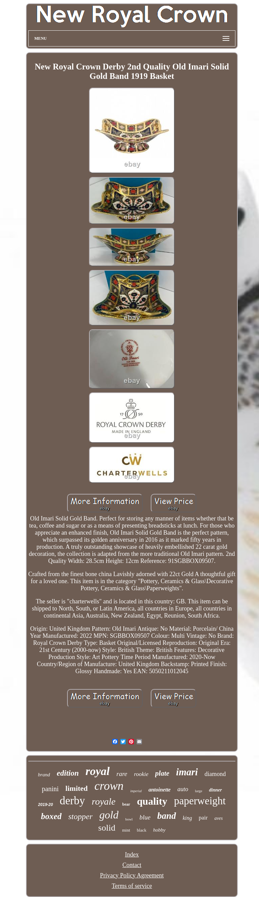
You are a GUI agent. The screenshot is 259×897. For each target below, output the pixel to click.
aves (218, 818)
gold (109, 815)
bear (126, 804)
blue (144, 817)
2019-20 (45, 804)
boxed (51, 816)
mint (126, 830)
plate (162, 773)
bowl (129, 819)
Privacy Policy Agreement (132, 875)
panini (50, 789)
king (187, 818)
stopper (80, 816)
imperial (136, 791)
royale (104, 801)
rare (121, 773)
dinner (215, 790)
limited (76, 788)
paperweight (200, 801)
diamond (215, 774)
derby (72, 801)
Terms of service (132, 886)
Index (132, 854)
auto (182, 789)
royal (97, 771)
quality (152, 801)
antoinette (159, 790)
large (198, 791)
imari (187, 772)
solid (106, 828)
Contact (131, 865)
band (166, 816)
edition (68, 773)
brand (44, 774)
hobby (159, 830)
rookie (141, 774)
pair (203, 817)
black (141, 830)
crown (108, 786)
